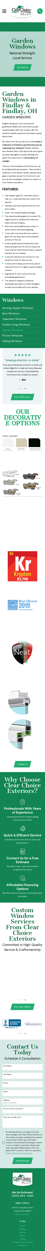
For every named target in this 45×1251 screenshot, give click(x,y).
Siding (22, 1239)
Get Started (22, 67)
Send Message (22, 1161)
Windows (22, 1232)
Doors (22, 1235)
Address (6, 1100)
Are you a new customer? (13, 1109)
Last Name (7, 1074)
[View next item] (24, 388)
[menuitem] (22, 308)
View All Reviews (22, 397)
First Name (7, 1066)
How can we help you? (12, 1117)
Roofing (22, 1229)
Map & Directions (22, 1214)
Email (5, 1092)
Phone (5, 1083)
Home (22, 1226)
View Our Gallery (22, 1007)
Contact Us (22, 764)
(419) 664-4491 (22, 1195)
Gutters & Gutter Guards (22, 1242)
